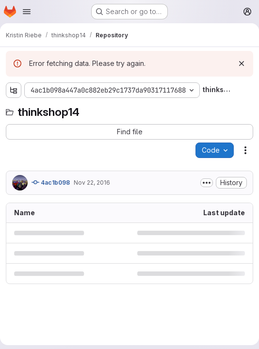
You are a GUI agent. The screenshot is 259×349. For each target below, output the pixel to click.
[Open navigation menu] (26, 11)
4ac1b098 (51, 182)
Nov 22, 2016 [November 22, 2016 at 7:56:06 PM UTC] (92, 182)
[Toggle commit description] (206, 182)
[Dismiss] (241, 63)
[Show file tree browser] (13, 90)
